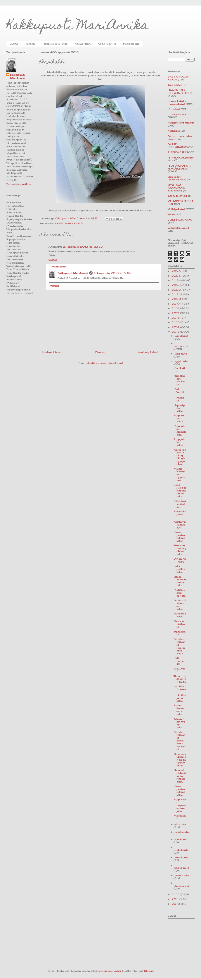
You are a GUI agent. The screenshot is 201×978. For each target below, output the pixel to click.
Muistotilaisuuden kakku (180, 604)
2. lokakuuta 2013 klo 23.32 (83, 246)
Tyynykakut (179, 633)
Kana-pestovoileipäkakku (179, 790)
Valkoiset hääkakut (180, 624)
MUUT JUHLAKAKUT (69, 223)
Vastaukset (59, 266)
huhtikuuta (181, 857)
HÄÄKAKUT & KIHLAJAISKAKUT (180, 91)
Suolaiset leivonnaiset (175, 178)
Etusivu (100, 352)
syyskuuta (181, 361)
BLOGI (14, 43)
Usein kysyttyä (107, 43)
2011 (175, 899)
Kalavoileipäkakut (180, 514)
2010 (176, 903)
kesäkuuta (180, 839)
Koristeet (174, 109)
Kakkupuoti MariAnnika (77, 26)
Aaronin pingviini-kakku (179, 723)
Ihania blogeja (131, 43)
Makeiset (174, 130)
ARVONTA (179, 670)
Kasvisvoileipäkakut (180, 503)
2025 (176, 275)
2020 (176, 298)
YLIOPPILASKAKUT (181, 219)
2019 (176, 303)
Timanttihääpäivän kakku (180, 679)
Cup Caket (175, 84)
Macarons (180, 817)
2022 (176, 289)
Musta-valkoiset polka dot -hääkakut (179, 741)
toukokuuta (181, 849)
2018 (175, 308)
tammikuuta (181, 885)
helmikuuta (181, 875)
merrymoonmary (110, 970)
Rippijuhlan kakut (179, 418)
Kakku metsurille (180, 661)
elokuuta (180, 824)
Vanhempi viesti (148, 352)
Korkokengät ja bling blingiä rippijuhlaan (180, 457)
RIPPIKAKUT (176, 152)
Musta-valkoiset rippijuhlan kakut (179, 646)
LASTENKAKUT (178, 114)
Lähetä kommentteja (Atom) (104, 363)
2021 (176, 294)
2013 (175, 331)
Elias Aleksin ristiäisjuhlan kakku (180, 490)
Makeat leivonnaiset (181, 122)
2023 (176, 284)
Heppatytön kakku (180, 408)
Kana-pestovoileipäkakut (179, 536)
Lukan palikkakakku (179, 569)
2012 (176, 894)
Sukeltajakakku (180, 615)
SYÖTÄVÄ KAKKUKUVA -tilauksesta (177, 187)
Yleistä (172, 214)
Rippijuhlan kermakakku (180, 430)
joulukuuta (181, 335)
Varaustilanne (83, 43)
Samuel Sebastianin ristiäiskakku (180, 776)
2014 (175, 327)
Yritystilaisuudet (178, 227)
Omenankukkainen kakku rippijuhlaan (180, 760)
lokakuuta (180, 353)
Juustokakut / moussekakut (177, 102)
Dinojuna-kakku (180, 560)
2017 (175, 313)
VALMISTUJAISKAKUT (180, 202)
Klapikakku (180, 370)
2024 (176, 280)
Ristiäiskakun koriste (180, 592)
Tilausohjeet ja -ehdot (55, 43)
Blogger (149, 970)
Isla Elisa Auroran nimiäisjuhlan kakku (180, 693)
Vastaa (52, 259)
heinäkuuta (181, 831)
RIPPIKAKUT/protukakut (181, 159)
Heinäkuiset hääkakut (179, 380)
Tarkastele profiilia (18, 184)
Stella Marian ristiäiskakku (180, 581)
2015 (176, 322)
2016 (176, 317)
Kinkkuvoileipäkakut (180, 524)
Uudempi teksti (52, 352)
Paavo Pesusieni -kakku (179, 710)
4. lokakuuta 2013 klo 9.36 (112, 273)
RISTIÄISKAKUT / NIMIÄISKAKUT (180, 167)
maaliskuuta (181, 867)
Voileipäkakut (176, 209)
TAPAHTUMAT (177, 195)
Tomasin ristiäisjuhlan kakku (180, 550)
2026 (176, 270)
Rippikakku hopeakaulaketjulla (180, 805)
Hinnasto (30, 43)
